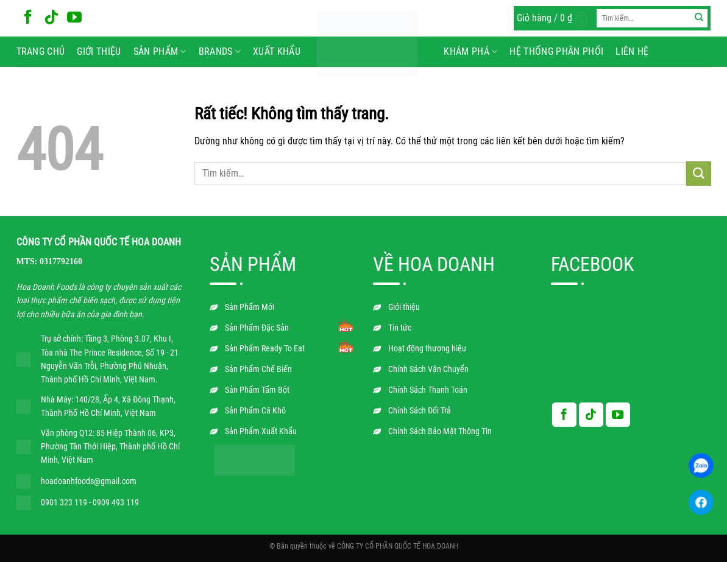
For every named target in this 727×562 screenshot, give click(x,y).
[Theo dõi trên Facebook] (28, 18)
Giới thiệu (99, 51)
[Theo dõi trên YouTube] (74, 18)
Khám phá (470, 52)
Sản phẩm (159, 52)
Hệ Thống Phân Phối (556, 51)
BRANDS (220, 52)
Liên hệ (631, 51)
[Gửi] (698, 18)
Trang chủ (40, 51)
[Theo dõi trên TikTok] (51, 18)
